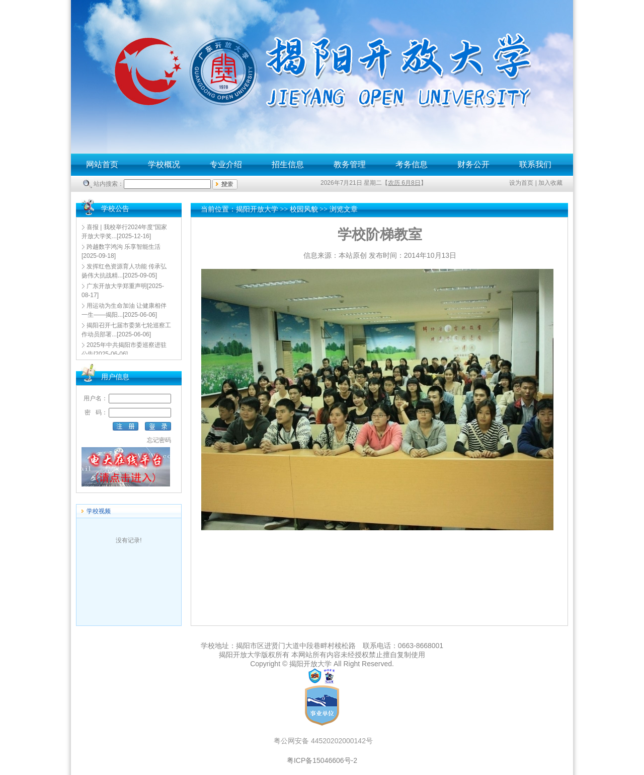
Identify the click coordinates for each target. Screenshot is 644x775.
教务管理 (350, 164)
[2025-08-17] (123, 291)
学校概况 (164, 164)
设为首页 (521, 182)
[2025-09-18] (121, 251)
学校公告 (115, 209)
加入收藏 (550, 182)
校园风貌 (304, 209)
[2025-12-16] (124, 232)
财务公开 (473, 164)
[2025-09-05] (124, 271)
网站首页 (102, 164)
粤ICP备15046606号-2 (322, 760)
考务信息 (411, 164)
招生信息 (288, 164)
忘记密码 (159, 440)
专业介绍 (226, 164)
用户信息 (115, 377)
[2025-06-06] (124, 310)
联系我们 (535, 164)
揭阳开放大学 (257, 209)
